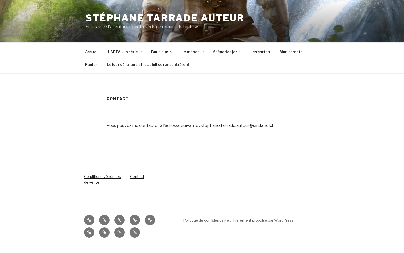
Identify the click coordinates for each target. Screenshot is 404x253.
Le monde (193, 52)
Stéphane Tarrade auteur (165, 18)
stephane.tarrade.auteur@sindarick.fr (238, 125)
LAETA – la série (125, 52)
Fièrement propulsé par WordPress (263, 220)
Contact (137, 176)
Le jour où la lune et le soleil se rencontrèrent (148, 64)
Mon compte (291, 52)
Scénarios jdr (227, 52)
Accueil (91, 52)
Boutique (162, 52)
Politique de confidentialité (206, 220)
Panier (91, 64)
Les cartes (260, 52)
